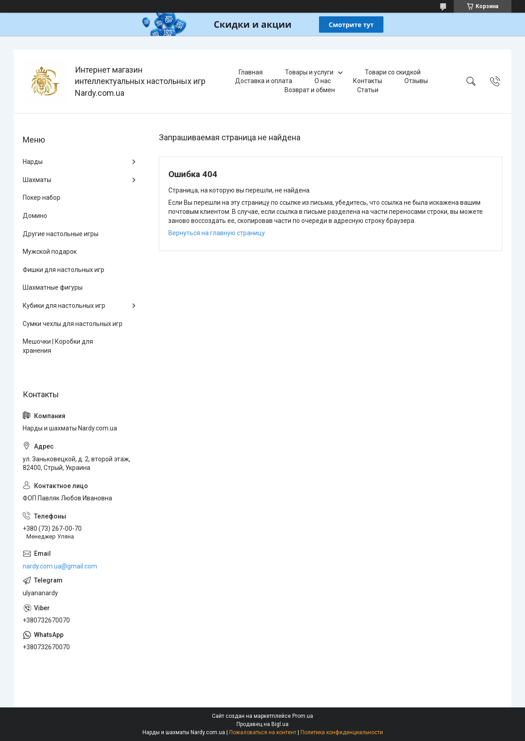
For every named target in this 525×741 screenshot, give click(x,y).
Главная (251, 72)
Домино (35, 215)
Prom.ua (302, 716)
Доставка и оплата (263, 80)
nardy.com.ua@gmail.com (60, 566)
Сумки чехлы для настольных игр (73, 323)
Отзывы (416, 80)
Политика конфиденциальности (341, 732)
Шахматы (37, 179)
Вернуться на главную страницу (216, 233)
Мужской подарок (50, 251)
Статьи (367, 90)
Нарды (33, 161)
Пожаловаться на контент (262, 732)
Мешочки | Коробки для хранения (58, 346)
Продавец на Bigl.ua (262, 724)
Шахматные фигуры (53, 287)
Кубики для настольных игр (64, 305)
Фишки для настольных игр (63, 269)
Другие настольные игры (60, 233)
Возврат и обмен (310, 90)
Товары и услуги (309, 72)
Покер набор (41, 197)
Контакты (367, 80)
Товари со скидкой (393, 72)
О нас (322, 80)
